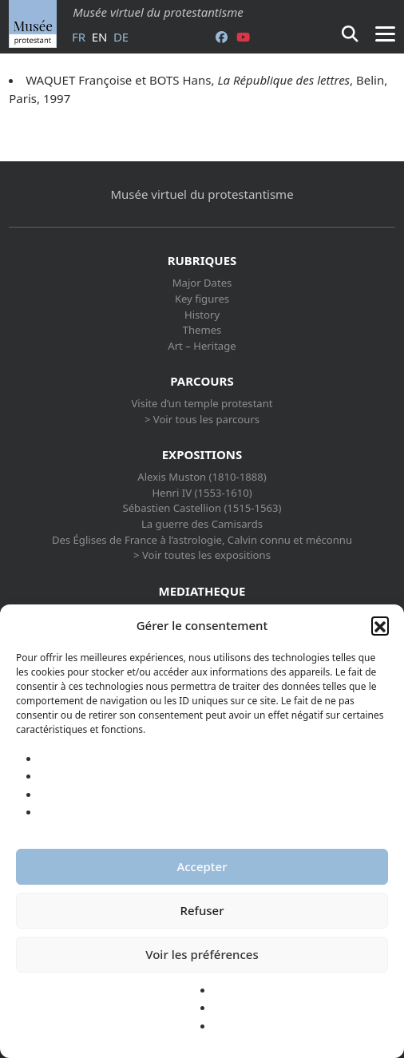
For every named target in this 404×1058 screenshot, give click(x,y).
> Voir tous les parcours (202, 419)
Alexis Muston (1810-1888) (201, 477)
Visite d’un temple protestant (201, 403)
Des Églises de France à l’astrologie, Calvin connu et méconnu (202, 540)
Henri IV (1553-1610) (202, 492)
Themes (202, 330)
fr (78, 37)
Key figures (202, 298)
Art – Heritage (202, 346)
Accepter (201, 866)
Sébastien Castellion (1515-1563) (201, 508)
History (202, 314)
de (121, 37)
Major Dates (202, 282)
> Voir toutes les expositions (202, 555)
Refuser (202, 910)
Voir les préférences (201, 954)
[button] (380, 625)
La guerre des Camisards (202, 524)
